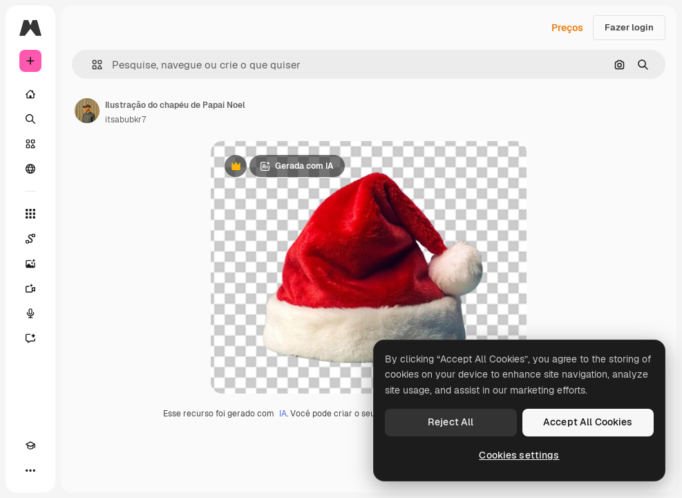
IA (283, 413)
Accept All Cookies (588, 422)
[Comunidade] (30, 169)
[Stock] (30, 144)
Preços (567, 27)
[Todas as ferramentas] (30, 214)
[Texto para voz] (30, 313)
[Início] (30, 94)
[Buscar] (30, 119)
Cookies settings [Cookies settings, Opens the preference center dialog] (519, 455)
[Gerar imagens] (30, 263)
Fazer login (629, 27)
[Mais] (30, 470)
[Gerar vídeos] (30, 288)
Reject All (450, 422)
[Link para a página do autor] (87, 110)
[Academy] (30, 445)
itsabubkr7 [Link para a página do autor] (125, 119)
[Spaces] (30, 239)
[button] (92, 64)
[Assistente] (30, 338)
